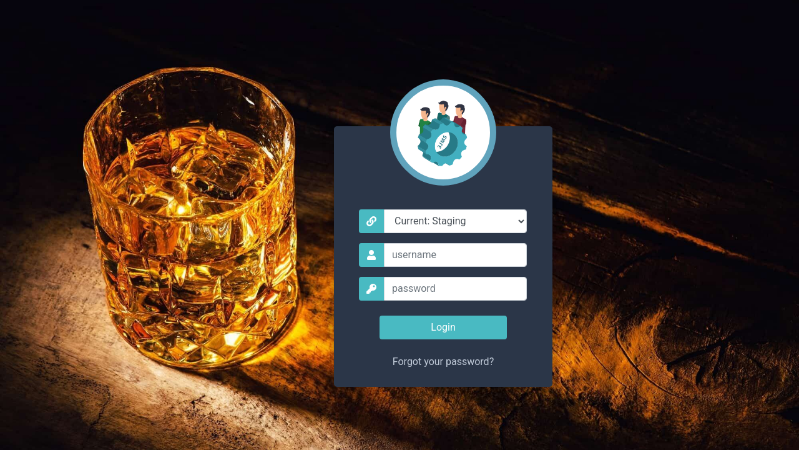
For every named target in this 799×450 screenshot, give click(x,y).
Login (443, 327)
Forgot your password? (443, 362)
